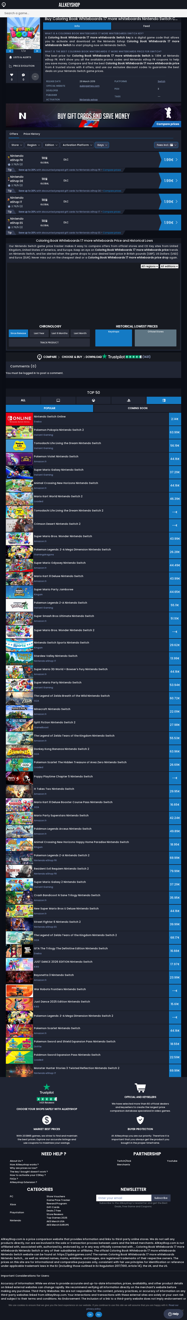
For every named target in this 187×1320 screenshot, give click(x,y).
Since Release (18, 333)
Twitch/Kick (124, 1161)
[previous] (9, 51)
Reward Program (57, 1203)
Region (32, 145)
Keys (101, 145)
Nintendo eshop (89, 99)
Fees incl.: (165, 145)
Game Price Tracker (58, 1200)
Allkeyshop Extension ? (23, 1182)
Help (173, 1314)
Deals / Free (54, 1210)
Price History (32, 134)
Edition (49, 145)
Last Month (80, 333)
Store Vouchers (56, 1196)
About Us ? (16, 1161)
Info (77, 26)
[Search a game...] (93, 13)
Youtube (172, 1161)
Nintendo (15, 1220)
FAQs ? (14, 1178)
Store (15, 145)
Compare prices (112, 169)
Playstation (17, 1212)
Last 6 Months (60, 333)
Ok (90, 1314)
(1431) (126, 357)
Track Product (49, 342)
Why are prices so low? (23, 1168)
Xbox (13, 1204)
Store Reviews (55, 1214)
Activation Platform (76, 145)
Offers (13, 134)
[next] (37, 51)
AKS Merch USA (55, 1221)
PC (11, 1196)
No (98, 1314)
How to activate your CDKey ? (28, 1175)
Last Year (39, 333)
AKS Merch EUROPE (58, 1225)
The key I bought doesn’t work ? (29, 1171)
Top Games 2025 (57, 1217)
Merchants (123, 1164)
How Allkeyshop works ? (24, 1164)
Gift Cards (53, 1207)
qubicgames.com (90, 85)
